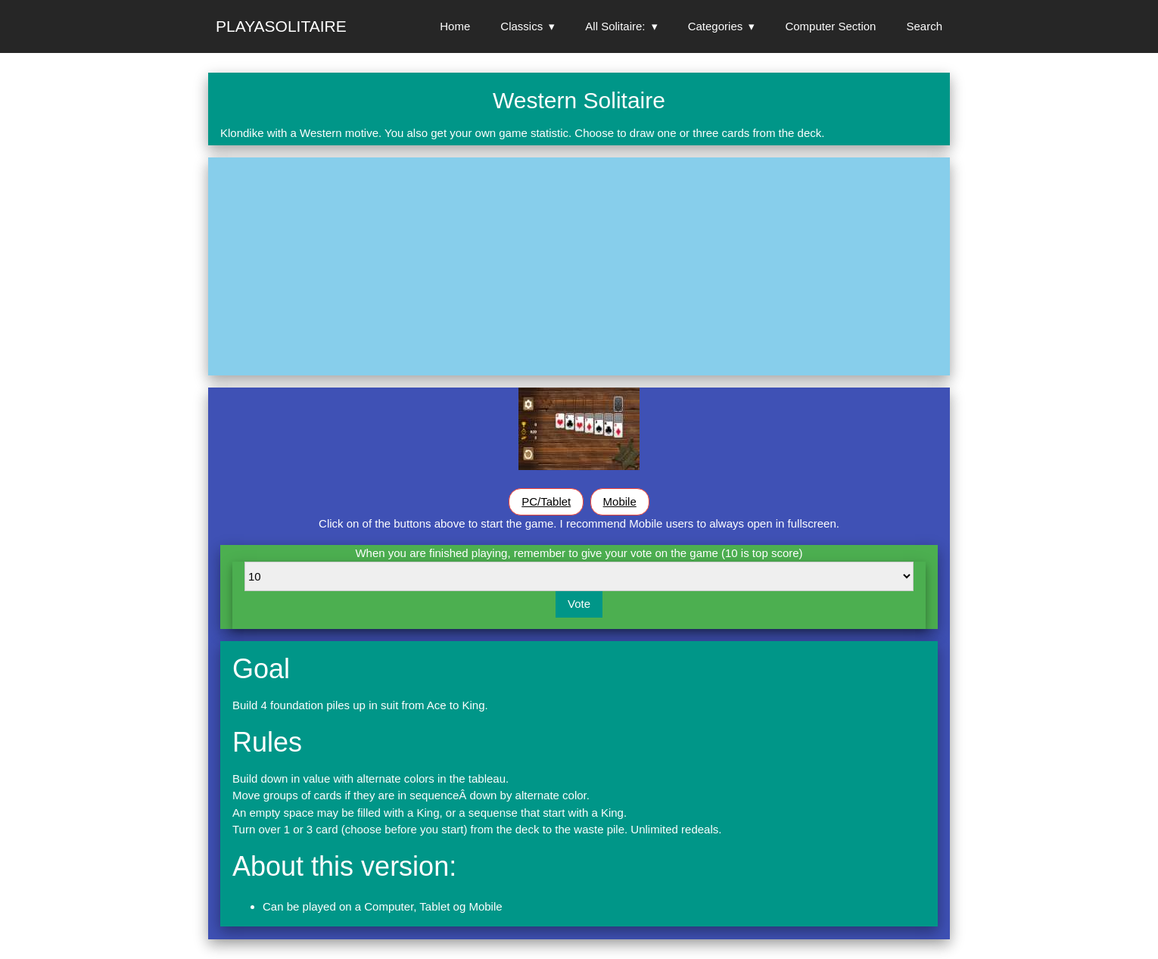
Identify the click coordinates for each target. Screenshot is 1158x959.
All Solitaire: (615, 26)
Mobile (620, 501)
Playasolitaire (281, 26)
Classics (521, 26)
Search (924, 26)
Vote (579, 603)
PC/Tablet (546, 501)
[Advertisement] (579, 266)
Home (455, 26)
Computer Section (830, 26)
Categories (715, 26)
